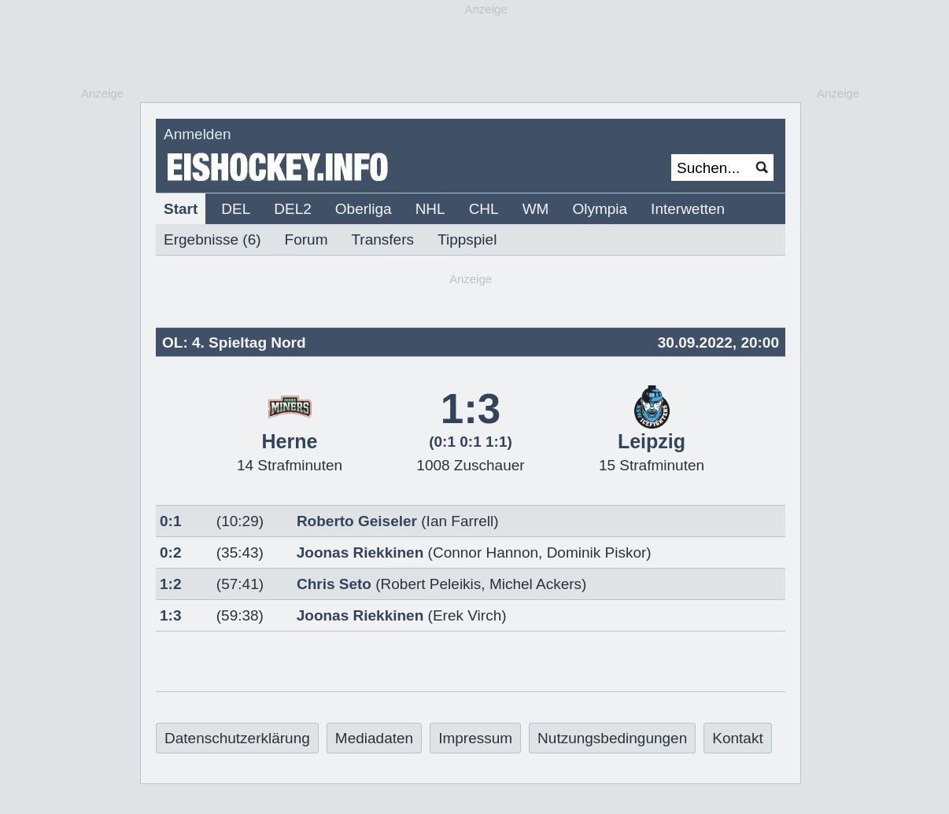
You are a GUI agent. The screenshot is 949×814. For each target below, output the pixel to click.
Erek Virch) (470, 615)
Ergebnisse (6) (212, 239)
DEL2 (293, 209)
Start (181, 209)
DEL (235, 209)
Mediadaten (374, 738)
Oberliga (363, 209)
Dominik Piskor (597, 552)
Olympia (599, 209)
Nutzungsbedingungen (612, 738)
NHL (430, 209)
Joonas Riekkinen (360, 552)
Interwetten (688, 209)
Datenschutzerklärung (237, 738)
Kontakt (737, 738)
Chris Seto (334, 584)
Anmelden (197, 134)
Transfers (382, 239)
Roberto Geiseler (357, 521)
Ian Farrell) (462, 521)
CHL (484, 209)
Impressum (475, 738)
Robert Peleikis (431, 584)
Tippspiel (467, 239)
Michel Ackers (535, 584)
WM (536, 209)
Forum (306, 239)
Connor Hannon (485, 552)
